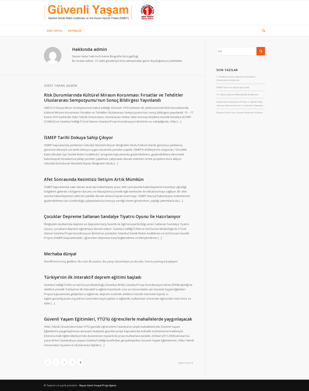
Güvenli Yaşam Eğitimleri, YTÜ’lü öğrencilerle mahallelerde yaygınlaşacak (118, 319)
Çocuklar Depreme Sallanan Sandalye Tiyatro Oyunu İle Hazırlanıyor (112, 216)
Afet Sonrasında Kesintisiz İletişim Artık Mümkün (94, 179)
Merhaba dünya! (60, 254)
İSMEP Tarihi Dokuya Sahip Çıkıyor (78, 137)
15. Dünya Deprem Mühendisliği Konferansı (237, 94)
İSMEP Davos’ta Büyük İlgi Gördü (232, 87)
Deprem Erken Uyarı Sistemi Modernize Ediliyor (239, 112)
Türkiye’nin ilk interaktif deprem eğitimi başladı (92, 277)
